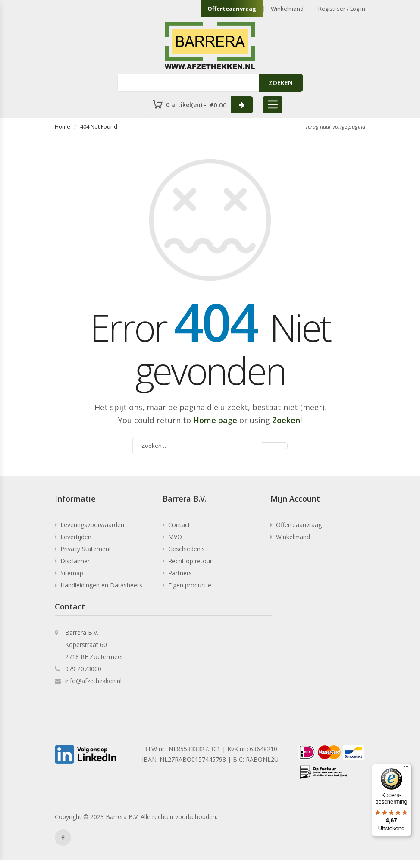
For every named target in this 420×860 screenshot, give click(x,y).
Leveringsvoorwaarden (92, 525)
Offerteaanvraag (231, 9)
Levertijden (75, 537)
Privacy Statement (85, 549)
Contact (179, 525)
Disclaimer (75, 561)
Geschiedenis (186, 549)
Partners (180, 573)
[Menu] (406, 768)
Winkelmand (287, 9)
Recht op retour (190, 561)
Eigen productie (189, 585)
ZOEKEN (281, 82)
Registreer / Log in (341, 9)
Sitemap (71, 573)
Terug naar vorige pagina (335, 126)
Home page (215, 420)
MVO (175, 537)
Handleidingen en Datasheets (101, 585)
